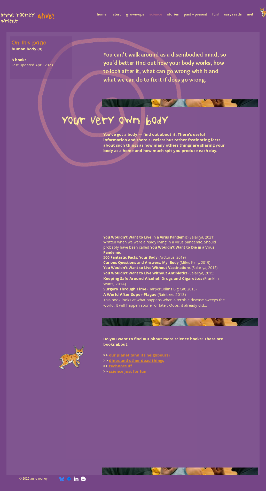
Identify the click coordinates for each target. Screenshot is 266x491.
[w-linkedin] (76, 479)
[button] (116, 178)
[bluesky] (61, 479)
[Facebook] (69, 479)
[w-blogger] (83, 479)
